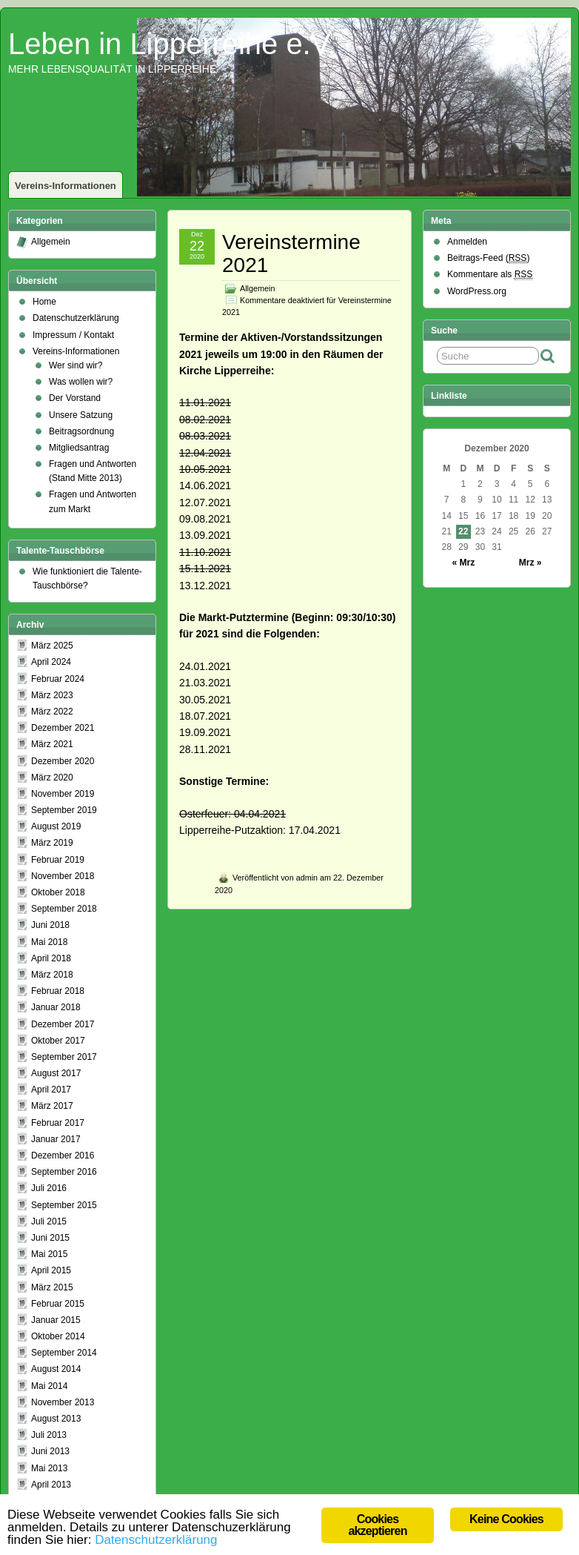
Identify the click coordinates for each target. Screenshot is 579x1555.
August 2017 (56, 1073)
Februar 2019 (57, 860)
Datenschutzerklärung (76, 318)
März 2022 (52, 711)
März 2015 (52, 1287)
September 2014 (64, 1352)
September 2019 (64, 810)
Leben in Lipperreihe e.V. (172, 43)
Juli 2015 (49, 1221)
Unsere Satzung (81, 415)
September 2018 (64, 909)
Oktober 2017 (58, 1040)
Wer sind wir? (75, 365)
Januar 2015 (56, 1320)
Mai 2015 (49, 1254)
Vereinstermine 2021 (291, 253)
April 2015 (51, 1270)
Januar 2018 (56, 1007)
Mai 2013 (49, 1468)
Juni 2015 (50, 1238)
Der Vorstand (75, 398)
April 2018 (51, 958)
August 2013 (56, 1418)
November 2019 (62, 794)
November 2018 (62, 876)
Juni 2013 (50, 1451)
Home (44, 301)
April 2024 (51, 662)
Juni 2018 (50, 925)
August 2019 (56, 826)
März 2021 (52, 744)
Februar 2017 (57, 1123)
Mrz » (530, 562)
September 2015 (64, 1205)
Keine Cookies (506, 1519)
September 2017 (64, 1057)
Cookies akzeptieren (377, 1525)
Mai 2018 (49, 942)
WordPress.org (476, 291)
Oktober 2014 (58, 1336)
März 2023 (52, 695)
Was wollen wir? (81, 382)
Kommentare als (489, 274)
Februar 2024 (57, 679)
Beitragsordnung (81, 431)
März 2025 (52, 645)
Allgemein (257, 288)
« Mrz (463, 562)
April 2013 (51, 1484)
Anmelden (467, 241)
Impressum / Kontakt (73, 335)
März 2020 (52, 777)
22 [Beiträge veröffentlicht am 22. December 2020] (463, 531)
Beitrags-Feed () (488, 258)
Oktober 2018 (58, 892)
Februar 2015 (57, 1304)
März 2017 (52, 1106)
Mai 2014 (49, 1386)
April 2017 (51, 1089)
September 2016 (64, 1172)
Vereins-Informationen (65, 185)
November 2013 (62, 1402)
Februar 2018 (57, 991)
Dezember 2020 (62, 761)
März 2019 (52, 843)
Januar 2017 (56, 1139)
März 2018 (52, 974)
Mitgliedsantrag (79, 447)
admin (307, 877)
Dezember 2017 (62, 1024)
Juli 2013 (49, 1435)
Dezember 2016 (62, 1155)
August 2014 (56, 1369)
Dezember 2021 (62, 728)
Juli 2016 (49, 1188)
